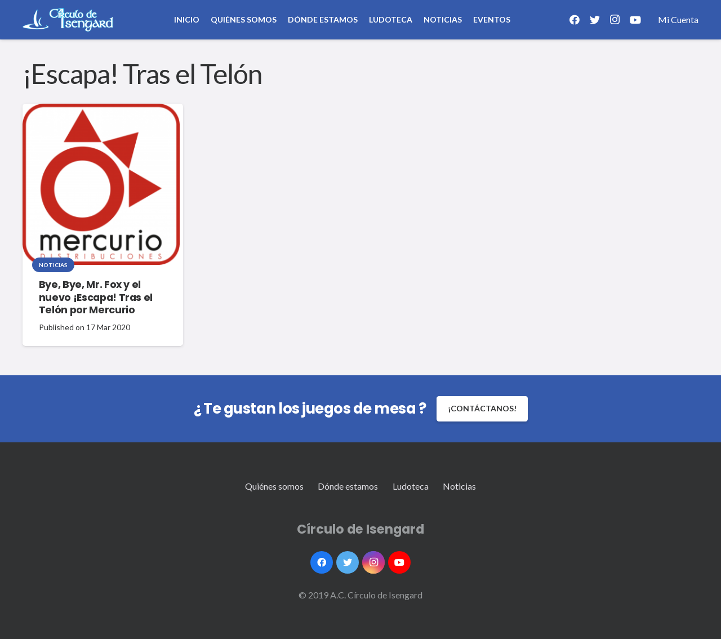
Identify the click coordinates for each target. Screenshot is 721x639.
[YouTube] (635, 20)
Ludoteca (411, 486)
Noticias (53, 265)
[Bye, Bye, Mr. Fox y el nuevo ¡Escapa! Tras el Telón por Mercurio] (101, 184)
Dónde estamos (348, 486)
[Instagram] (615, 20)
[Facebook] (574, 20)
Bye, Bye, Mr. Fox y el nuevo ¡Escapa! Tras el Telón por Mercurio (96, 297)
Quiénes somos (274, 486)
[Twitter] (595, 20)
